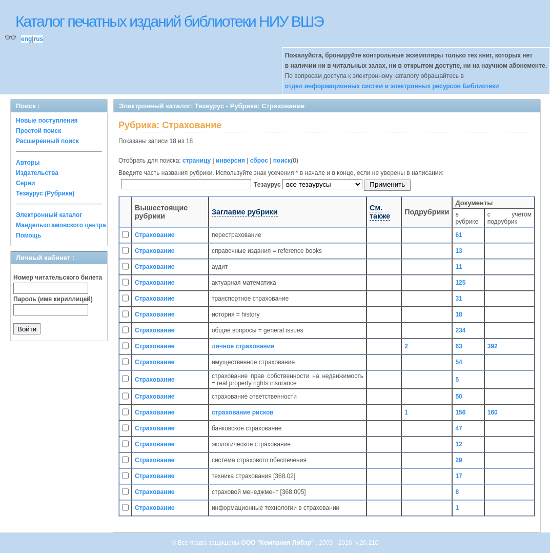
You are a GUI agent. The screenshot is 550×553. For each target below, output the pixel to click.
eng (26, 39)
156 (460, 412)
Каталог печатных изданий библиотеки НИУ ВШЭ (169, 21)
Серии (25, 183)
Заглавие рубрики (245, 212)
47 (458, 428)
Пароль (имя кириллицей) (53, 299)
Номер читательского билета (57, 277)
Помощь (28, 235)
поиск (282, 160)
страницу (196, 160)
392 (492, 346)
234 (460, 330)
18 (458, 314)
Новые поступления (47, 120)
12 (458, 444)
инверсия (230, 160)
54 (458, 362)
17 (458, 476)
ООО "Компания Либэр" (278, 542)
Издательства (37, 172)
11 (458, 266)
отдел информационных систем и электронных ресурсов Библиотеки (392, 86)
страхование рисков (243, 412)
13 (458, 250)
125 (460, 282)
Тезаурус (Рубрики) (45, 193)
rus (38, 39)
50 (458, 396)
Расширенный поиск (47, 141)
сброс (259, 160)
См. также (380, 212)
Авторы (28, 162)
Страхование (154, 235)
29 (458, 460)
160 (492, 412)
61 (458, 235)
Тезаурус (268, 184)
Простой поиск (38, 130)
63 (458, 346)
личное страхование (243, 346)
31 (458, 298)
